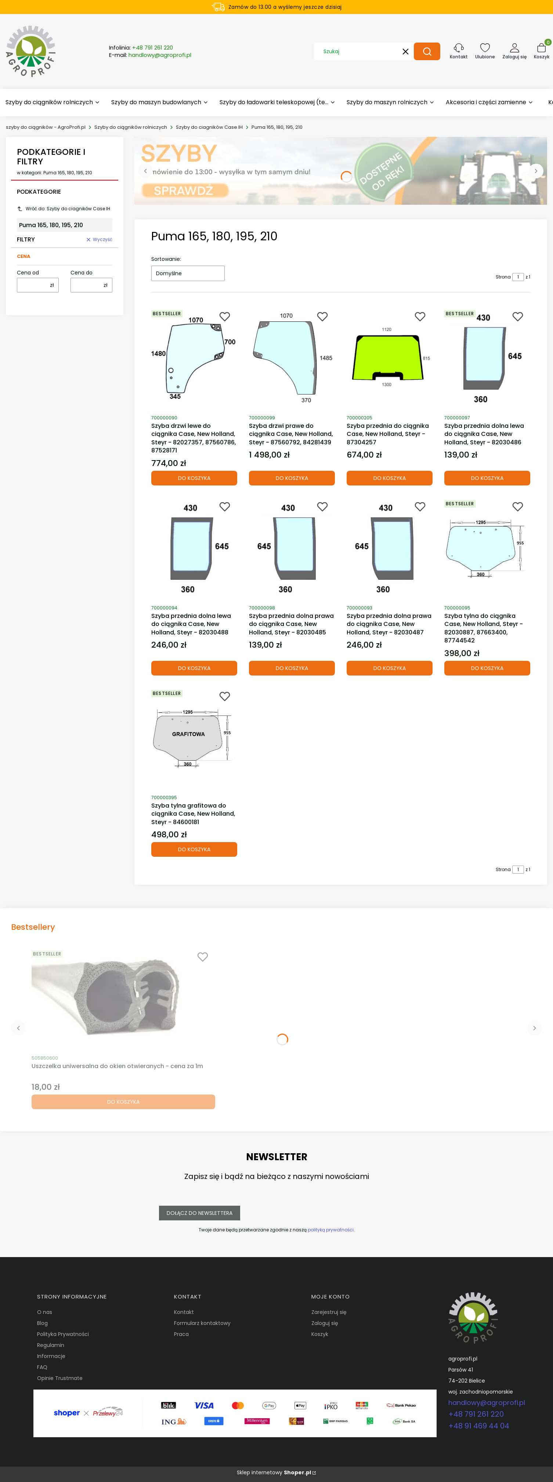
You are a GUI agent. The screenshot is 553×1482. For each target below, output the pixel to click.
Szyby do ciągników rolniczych (130, 127)
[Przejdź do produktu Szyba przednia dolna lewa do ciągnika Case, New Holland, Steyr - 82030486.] (487, 358)
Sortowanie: (166, 259)
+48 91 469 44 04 (478, 1426)
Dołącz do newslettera (199, 1213)
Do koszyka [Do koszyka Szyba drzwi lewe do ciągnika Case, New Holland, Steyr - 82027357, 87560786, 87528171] (194, 478)
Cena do (82, 272)
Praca (181, 1334)
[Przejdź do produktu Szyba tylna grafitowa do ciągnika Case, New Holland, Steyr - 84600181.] (194, 738)
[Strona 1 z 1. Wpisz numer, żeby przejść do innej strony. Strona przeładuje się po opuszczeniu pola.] (518, 277)
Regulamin (50, 1345)
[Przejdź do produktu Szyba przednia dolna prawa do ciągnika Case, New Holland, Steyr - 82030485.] (292, 548)
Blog (42, 1323)
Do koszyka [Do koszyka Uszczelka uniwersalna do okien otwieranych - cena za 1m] (123, 1102)
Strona (503, 277)
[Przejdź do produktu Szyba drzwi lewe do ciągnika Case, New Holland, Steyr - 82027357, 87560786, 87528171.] (194, 358)
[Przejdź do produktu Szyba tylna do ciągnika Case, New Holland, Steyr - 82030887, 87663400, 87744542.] (487, 548)
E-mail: (150, 55)
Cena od (28, 272)
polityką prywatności (331, 1230)
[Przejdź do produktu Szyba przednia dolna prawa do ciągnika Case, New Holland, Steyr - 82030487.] (390, 548)
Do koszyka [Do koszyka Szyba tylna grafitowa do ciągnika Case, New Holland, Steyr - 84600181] (194, 849)
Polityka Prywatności (63, 1334)
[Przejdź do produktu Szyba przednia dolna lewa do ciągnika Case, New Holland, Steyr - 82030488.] (194, 548)
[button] (427, 51)
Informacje (51, 1356)
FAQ (42, 1367)
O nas (44, 1312)
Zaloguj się (324, 1323)
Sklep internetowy (274, 1472)
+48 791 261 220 (476, 1414)
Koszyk (319, 1334)
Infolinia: (141, 47)
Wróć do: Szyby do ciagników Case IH (63, 208)
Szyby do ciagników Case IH (209, 127)
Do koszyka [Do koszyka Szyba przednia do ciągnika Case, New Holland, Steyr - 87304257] (389, 478)
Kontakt (184, 1312)
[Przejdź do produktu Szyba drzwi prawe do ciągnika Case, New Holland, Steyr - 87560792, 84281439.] (292, 358)
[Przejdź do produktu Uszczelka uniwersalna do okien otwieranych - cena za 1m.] (123, 998)
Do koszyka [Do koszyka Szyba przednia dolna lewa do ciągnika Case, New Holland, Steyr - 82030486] (487, 478)
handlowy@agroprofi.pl (486, 1402)
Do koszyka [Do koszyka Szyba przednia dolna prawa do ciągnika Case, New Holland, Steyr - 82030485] (292, 667)
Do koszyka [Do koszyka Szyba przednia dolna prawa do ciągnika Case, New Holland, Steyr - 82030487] (389, 667)
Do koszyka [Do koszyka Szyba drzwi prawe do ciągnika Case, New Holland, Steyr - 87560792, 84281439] (292, 478)
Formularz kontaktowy (202, 1323)
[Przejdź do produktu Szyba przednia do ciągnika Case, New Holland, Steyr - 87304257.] (390, 358)
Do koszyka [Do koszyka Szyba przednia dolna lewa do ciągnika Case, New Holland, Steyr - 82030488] (194, 667)
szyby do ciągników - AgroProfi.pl (46, 127)
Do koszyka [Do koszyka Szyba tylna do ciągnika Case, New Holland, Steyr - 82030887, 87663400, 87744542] (487, 667)
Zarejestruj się (329, 1312)
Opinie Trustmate (60, 1378)
